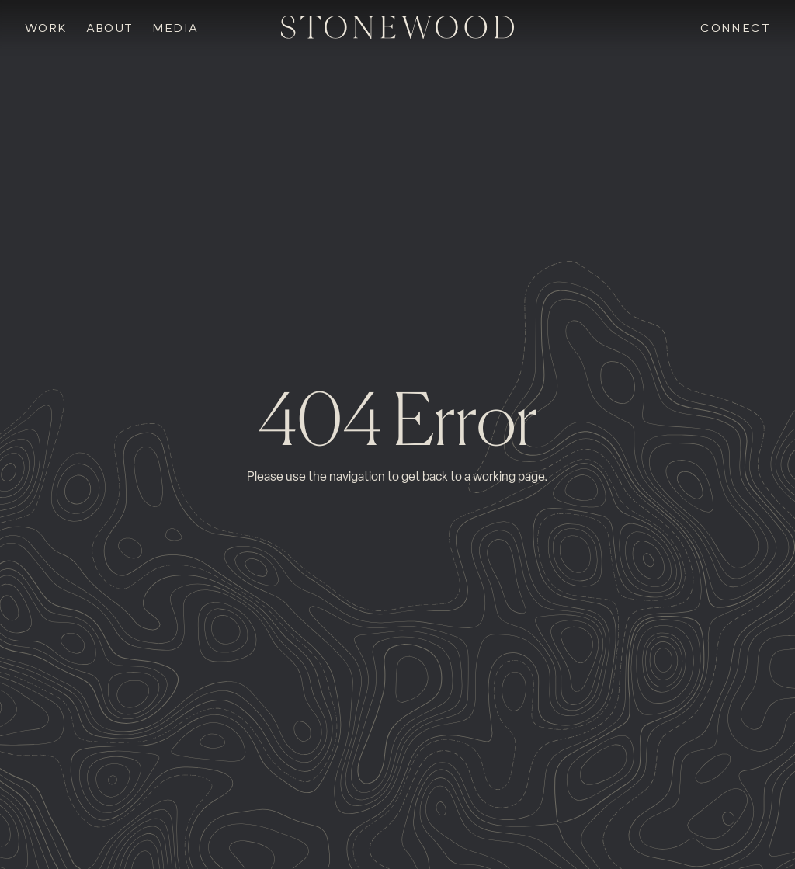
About (110, 28)
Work (46, 28)
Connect (735, 28)
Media (175, 28)
